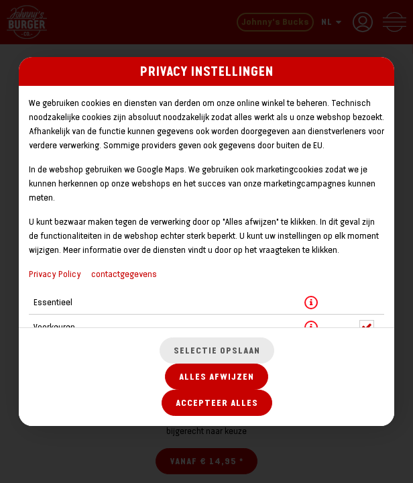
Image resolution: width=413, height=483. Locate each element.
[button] (311, 302)
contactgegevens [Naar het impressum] (124, 274)
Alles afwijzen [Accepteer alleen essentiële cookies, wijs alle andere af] (216, 376)
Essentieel (53, 302)
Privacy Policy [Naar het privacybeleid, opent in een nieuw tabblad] (55, 274)
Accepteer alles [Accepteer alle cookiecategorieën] (217, 403)
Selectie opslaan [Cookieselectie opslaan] (217, 350)
